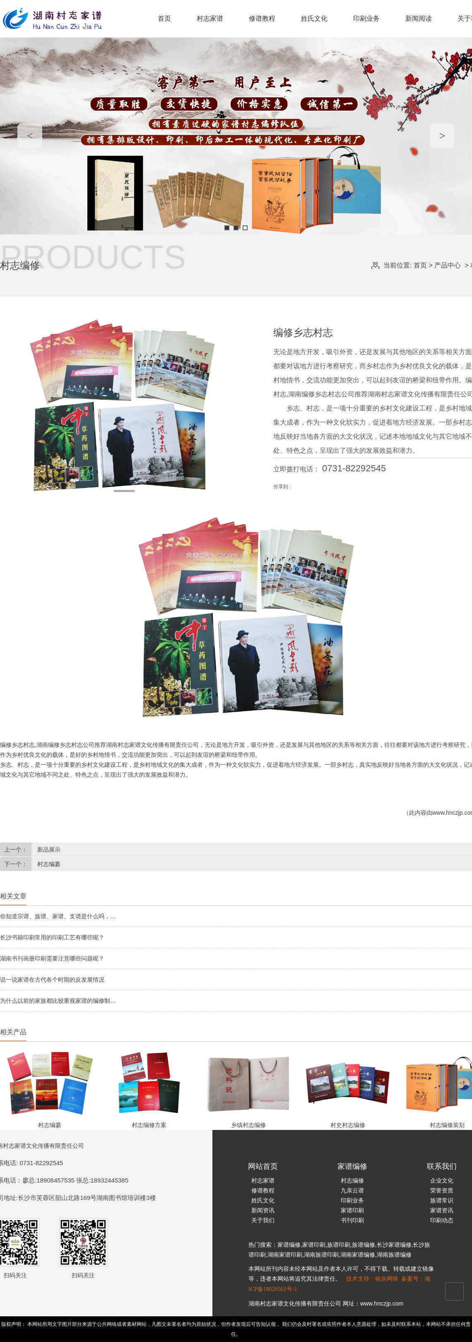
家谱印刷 (352, 1210)
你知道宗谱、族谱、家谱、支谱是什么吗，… (58, 916)
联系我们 (442, 1166)
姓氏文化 (314, 18)
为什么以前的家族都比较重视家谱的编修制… (58, 1000)
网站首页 (263, 1166)
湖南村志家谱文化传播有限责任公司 (294, 1303)
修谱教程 (262, 18)
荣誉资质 (441, 1190)
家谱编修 (352, 1166)
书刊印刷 (352, 1220)
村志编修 (352, 1180)
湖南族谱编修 (394, 1254)
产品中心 (447, 265)
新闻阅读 (418, 18)
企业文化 (441, 1180)
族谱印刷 (338, 1244)
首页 (164, 18)
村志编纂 (48, 864)
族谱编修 (363, 1244)
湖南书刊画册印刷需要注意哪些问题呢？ (52, 958)
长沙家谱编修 (394, 1244)
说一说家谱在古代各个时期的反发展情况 (52, 979)
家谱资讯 (441, 1210)
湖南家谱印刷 (284, 1254)
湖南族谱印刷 (321, 1254)
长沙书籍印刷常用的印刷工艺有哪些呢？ (52, 937)
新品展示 (48, 849)
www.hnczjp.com (381, 1303)
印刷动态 (441, 1220)
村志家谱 (210, 18)
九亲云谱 (352, 1190)
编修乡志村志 (17, 744)
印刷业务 (366, 18)
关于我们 (263, 1220)
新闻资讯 (263, 1210)
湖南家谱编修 (357, 1254)
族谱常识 (441, 1200)
